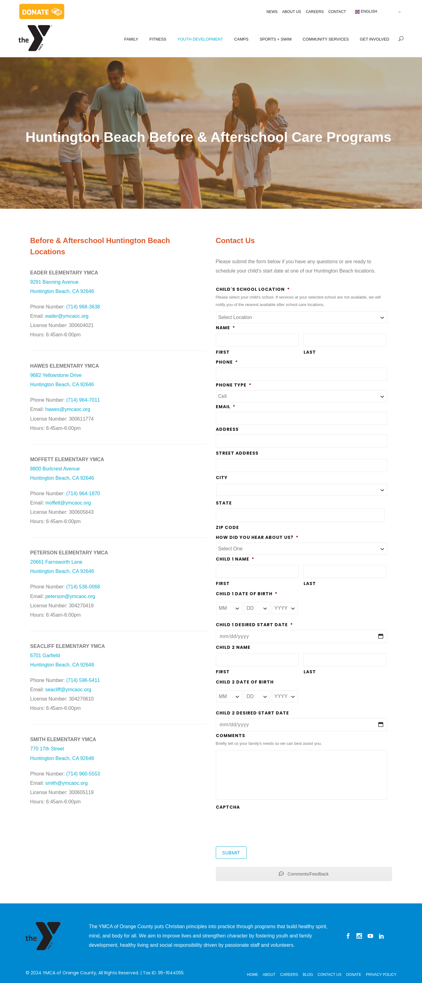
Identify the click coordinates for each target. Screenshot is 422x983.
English (366, 11)
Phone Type (233, 385)
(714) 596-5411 (83, 680)
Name (225, 327)
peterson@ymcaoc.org (70, 596)
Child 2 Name (233, 647)
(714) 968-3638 (83, 306)
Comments (230, 735)
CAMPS (241, 39)
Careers (315, 12)
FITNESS (157, 39)
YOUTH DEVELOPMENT (200, 39)
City (222, 477)
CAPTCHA (228, 807)
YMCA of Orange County (69, 973)
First (223, 352)
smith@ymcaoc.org (66, 783)
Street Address (237, 453)
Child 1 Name (235, 559)
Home (252, 974)
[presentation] (263, 824)
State (224, 503)
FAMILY (131, 39)
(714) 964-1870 (83, 493)
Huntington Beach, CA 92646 (62, 384)
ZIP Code (227, 527)
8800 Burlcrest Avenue (55, 468)
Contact (337, 12)
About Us (291, 12)
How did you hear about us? (257, 537)
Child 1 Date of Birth (246, 593)
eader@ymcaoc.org (66, 316)
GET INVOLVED (374, 39)
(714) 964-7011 (83, 400)
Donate (353, 974)
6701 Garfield (45, 655)
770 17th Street (47, 748)
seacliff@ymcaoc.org (68, 689)
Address (227, 429)
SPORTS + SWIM (276, 39)
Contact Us (330, 974)
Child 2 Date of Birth (245, 682)
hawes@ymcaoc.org (67, 409)
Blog (308, 974)
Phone (227, 362)
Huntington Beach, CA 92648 (62, 664)
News (272, 12)
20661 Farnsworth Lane (56, 562)
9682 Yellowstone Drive (56, 375)
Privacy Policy (381, 974)
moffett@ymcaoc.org (68, 502)
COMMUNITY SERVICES (326, 39)
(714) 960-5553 (83, 773)
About (269, 974)
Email (225, 406)
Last (310, 352)
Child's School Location (253, 289)
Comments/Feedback (304, 874)
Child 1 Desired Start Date (254, 624)
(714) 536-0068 (83, 586)
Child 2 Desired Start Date (252, 713)
